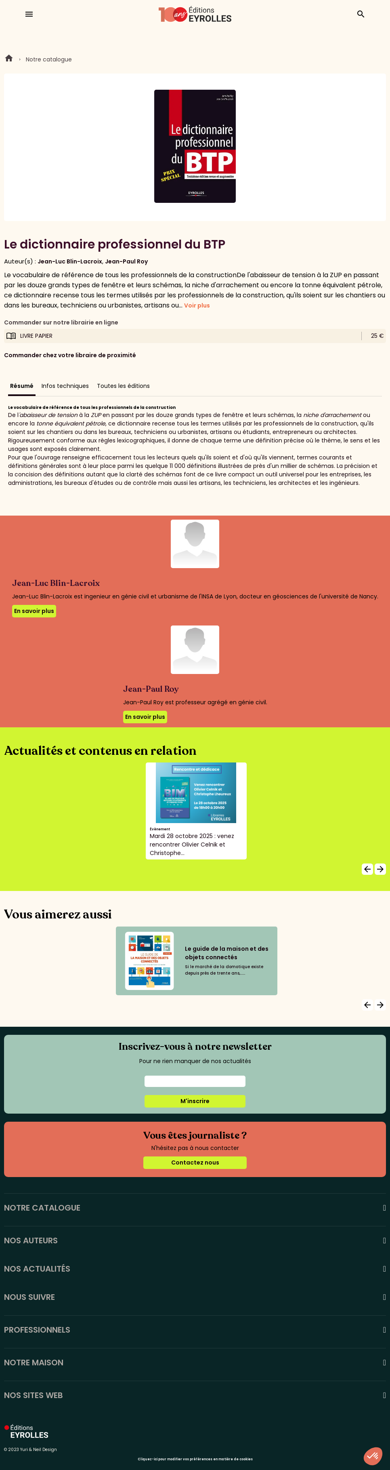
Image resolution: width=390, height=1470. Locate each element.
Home (9, 59)
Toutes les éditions (123, 386)
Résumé (22, 386)
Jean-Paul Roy (126, 261)
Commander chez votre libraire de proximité (70, 355)
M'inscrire (195, 1101)
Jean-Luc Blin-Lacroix (70, 261)
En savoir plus (34, 611)
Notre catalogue (49, 59)
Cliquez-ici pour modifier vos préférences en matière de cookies (195, 1459)
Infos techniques (65, 386)
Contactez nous (195, 1162)
